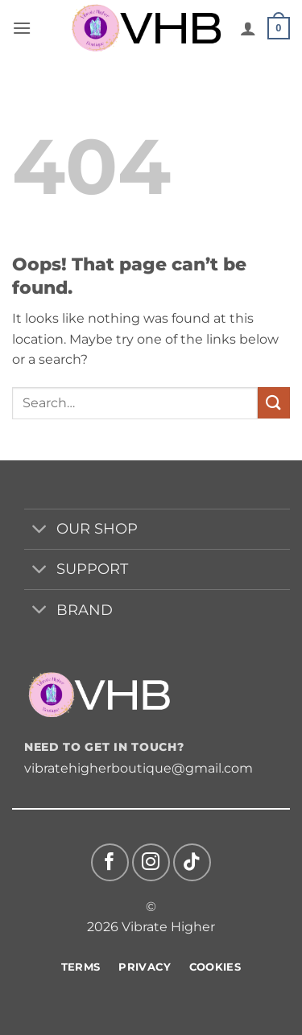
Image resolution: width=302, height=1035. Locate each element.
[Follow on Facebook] (110, 862)
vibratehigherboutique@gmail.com (138, 768)
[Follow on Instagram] (151, 862)
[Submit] (274, 403)
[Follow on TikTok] (192, 862)
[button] (21, 27)
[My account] (248, 28)
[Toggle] (40, 530)
